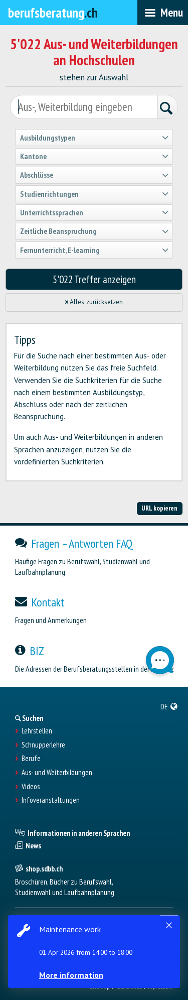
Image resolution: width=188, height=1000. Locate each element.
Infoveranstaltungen (51, 800)
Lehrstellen (37, 730)
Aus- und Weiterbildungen (57, 772)
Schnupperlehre (43, 744)
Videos (31, 786)
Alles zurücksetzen (94, 302)
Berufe (31, 758)
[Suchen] (167, 108)
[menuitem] (169, 706)
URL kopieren (159, 508)
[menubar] (162, 12)
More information (71, 975)
